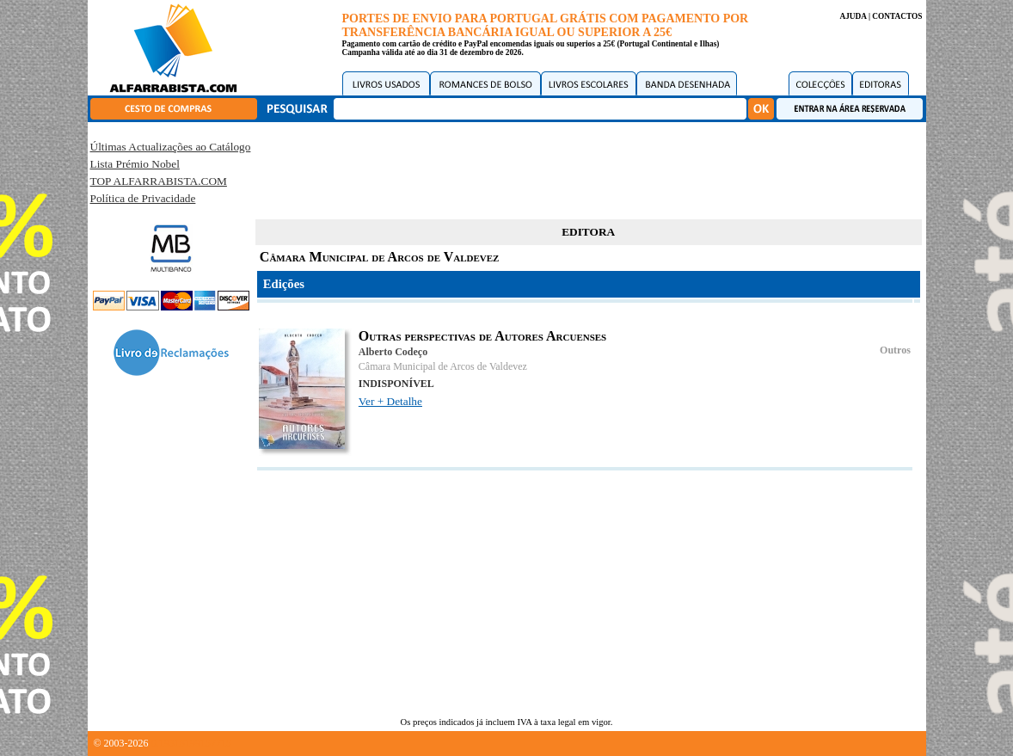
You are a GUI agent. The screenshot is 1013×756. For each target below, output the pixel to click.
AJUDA (852, 16)
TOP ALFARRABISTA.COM (158, 181)
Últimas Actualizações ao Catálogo (170, 146)
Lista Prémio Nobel (135, 163)
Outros (895, 350)
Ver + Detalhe (390, 401)
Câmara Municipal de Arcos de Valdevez (443, 366)
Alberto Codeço (393, 352)
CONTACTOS (897, 16)
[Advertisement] (588, 167)
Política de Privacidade (143, 198)
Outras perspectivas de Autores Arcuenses (482, 336)
